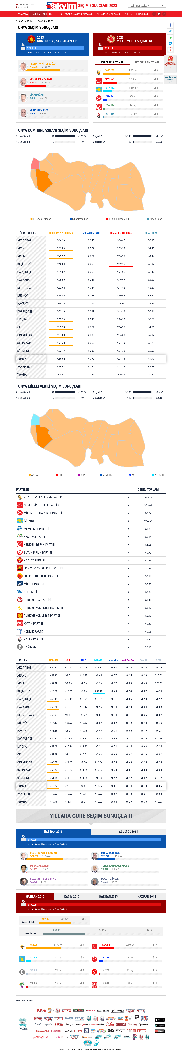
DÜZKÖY (22, 296)
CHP (61, 475)
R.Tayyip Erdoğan (42, 219)
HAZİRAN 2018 (53, 831)
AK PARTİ (36, 475)
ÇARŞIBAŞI (24, 272)
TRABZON (41, 21)
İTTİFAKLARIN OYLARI (147, 62)
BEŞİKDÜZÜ (24, 264)
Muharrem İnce (80, 219)
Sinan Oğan (156, 219)
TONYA (21, 359)
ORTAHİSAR (24, 335)
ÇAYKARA (23, 280)
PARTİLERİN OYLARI (112, 62)
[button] (44, 14)
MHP (134, 475)
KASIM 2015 (71, 896)
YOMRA (22, 374)
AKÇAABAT (24, 240)
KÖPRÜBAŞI (24, 311)
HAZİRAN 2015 (108, 896)
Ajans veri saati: (25, 4)
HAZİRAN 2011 (147, 896)
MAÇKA (22, 319)
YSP (83, 475)
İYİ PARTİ (159, 475)
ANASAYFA (23, 13)
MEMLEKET (108, 475)
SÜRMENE (23, 351)
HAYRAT (22, 303)
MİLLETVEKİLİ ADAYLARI (108, 13)
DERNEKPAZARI (27, 288)
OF (19, 327)
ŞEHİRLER (30, 21)
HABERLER (143, 13)
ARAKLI (22, 248)
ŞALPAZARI (24, 343)
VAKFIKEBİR (24, 367)
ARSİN (21, 256)
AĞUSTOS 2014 (128, 831)
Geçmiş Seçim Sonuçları (170, 79)
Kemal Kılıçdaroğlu (119, 219)
